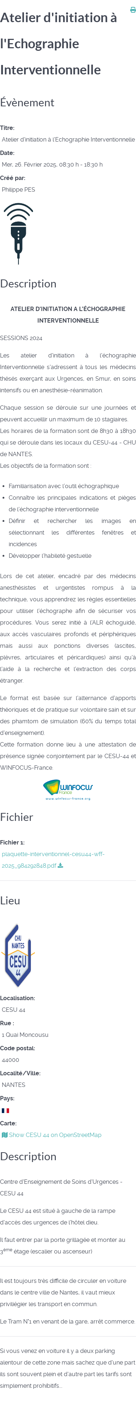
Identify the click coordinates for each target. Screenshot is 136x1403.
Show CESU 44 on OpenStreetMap (52, 1135)
